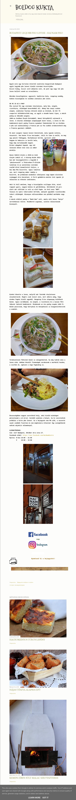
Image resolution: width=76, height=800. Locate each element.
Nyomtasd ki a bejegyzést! (43, 559)
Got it (45, 797)
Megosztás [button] (13, 582)
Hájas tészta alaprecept (25, 689)
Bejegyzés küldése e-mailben (25, 582)
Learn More (34, 797)
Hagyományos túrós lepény (27, 639)
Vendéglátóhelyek (20, 585)
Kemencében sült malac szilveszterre (34, 777)
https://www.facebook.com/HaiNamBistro (38, 435)
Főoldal (19, 19)
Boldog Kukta (34, 8)
